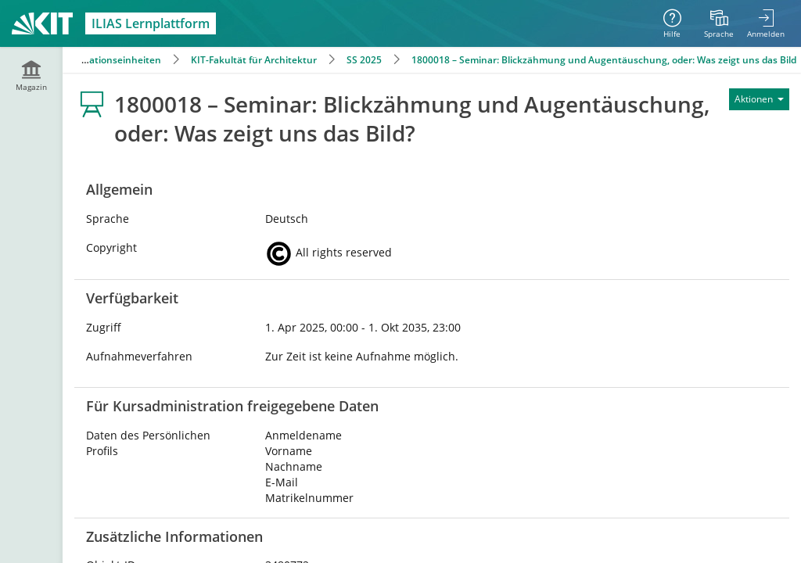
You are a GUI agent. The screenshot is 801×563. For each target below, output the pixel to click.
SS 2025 (364, 59)
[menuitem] (718, 23)
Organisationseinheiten (107, 59)
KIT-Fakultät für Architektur (254, 59)
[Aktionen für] (759, 99)
